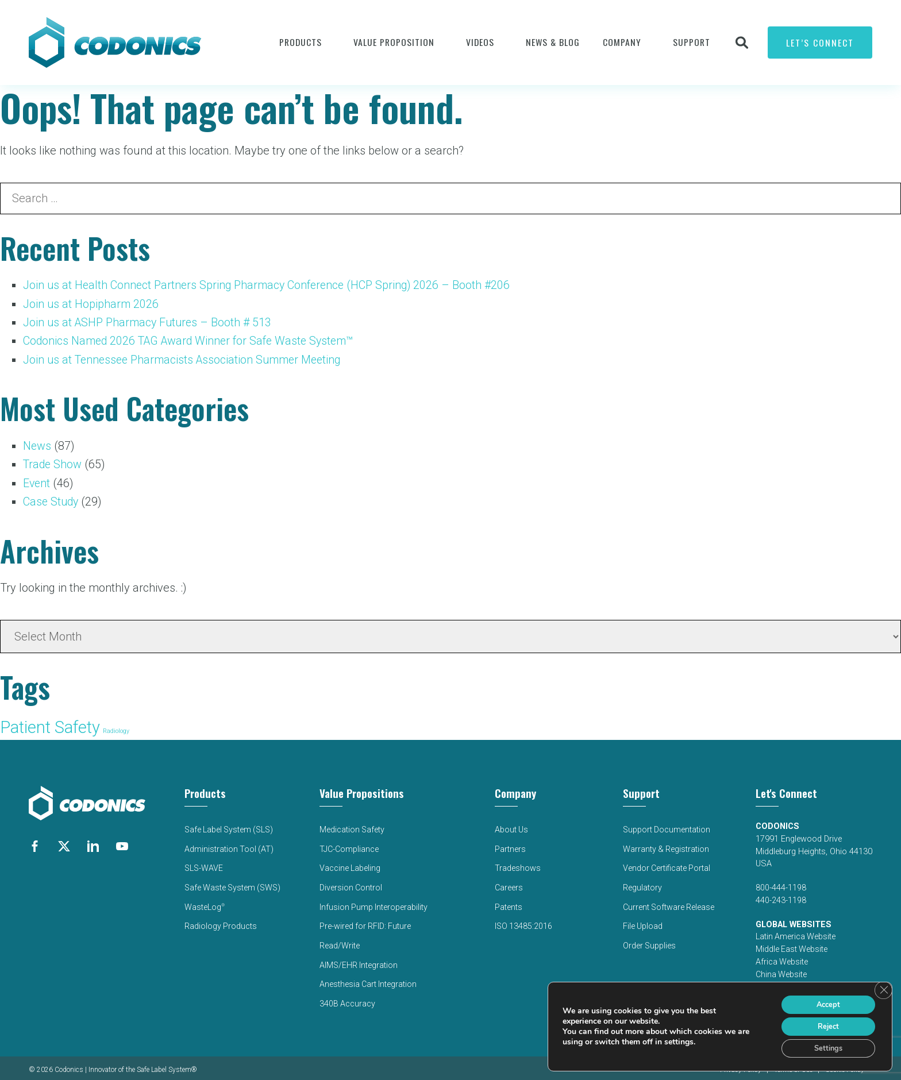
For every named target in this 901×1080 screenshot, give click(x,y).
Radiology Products (219, 920)
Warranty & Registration (665, 846)
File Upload (642, 920)
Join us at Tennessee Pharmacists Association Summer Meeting (186, 358)
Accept (822, 998)
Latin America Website (796, 934)
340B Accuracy (347, 996)
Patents (508, 902)
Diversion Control (351, 883)
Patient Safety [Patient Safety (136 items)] (50, 725)
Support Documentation (666, 827)
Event (37, 481)
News (37, 445)
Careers (508, 883)
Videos (480, 42)
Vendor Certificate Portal (666, 864)
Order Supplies (649, 939)
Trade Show (53, 463)
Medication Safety (352, 827)
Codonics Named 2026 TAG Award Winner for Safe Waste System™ (193, 340)
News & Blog (553, 42)
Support (691, 42)
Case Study (51, 500)
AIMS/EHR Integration (359, 958)
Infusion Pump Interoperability (374, 902)
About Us (511, 827)
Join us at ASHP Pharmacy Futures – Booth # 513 (149, 322)
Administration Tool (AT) (228, 846)
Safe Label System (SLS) (229, 827)
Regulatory (641, 883)
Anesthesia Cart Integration (368, 977)
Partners (509, 846)
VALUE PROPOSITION (393, 42)
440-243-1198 (781, 898)
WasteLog (203, 902)
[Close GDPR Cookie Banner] (882, 984)
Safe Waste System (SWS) (233, 883)
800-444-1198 (781, 885)
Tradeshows (517, 864)
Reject (822, 1022)
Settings (823, 1047)
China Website (782, 972)
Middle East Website (792, 947)
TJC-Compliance (349, 846)
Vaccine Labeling (350, 864)
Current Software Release (668, 902)
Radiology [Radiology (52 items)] (116, 728)
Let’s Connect (820, 42)
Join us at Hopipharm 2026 (91, 303)
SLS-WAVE (202, 864)
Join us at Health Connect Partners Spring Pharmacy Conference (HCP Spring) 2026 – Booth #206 (270, 285)
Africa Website (782, 960)
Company (622, 42)
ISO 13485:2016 (523, 920)
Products (300, 42)
